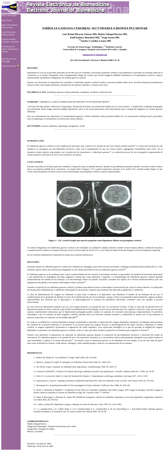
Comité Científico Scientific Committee (10, 40)
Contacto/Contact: (10, 66)
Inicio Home (6, 20)
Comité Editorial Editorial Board (8, 33)
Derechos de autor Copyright (9, 59)
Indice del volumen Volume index (9, 26)
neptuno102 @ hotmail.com (95, 55)
